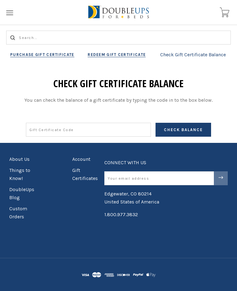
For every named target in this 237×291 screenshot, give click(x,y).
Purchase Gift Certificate (42, 54)
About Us (19, 159)
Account (81, 159)
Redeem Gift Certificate (117, 54)
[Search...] (118, 38)
